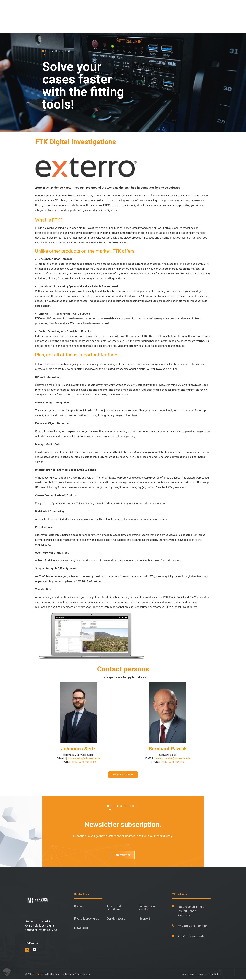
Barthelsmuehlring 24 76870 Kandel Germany (192, 911)
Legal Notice (215, 974)
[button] (7, 972)
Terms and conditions (114, 908)
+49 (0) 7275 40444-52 (83, 761)
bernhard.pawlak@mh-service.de (172, 758)
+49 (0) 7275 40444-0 (172, 761)
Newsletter (123, 855)
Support (144, 918)
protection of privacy (192, 974)
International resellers (147, 908)
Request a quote (123, 774)
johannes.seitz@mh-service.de (83, 758)
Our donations (116, 918)
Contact (79, 906)
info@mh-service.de (191, 936)
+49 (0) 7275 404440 (192, 926)
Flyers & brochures (86, 918)
